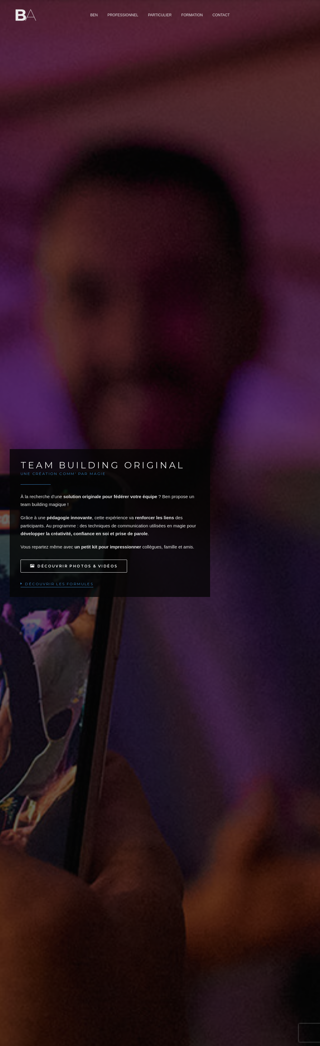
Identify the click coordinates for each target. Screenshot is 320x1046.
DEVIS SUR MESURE (74, 641)
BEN (94, 16)
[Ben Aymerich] (23, 15)
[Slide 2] (163, 437)
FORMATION (192, 16)
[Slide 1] (156, 437)
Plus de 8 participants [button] (81, 677)
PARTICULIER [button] (159, 16)
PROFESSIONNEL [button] (122, 16)
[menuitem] (94, 15)
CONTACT (221, 16)
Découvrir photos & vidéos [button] (73, 151)
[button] (57, 169)
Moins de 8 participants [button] (83, 591)
